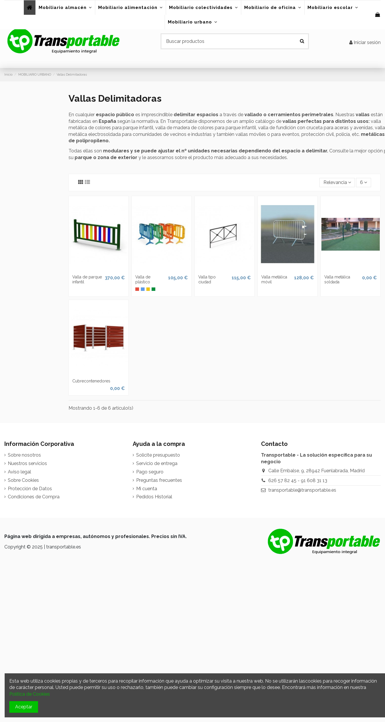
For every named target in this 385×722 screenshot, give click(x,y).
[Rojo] (137, 289)
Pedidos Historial (154, 496)
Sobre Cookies (23, 480)
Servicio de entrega (156, 463)
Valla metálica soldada (337, 279)
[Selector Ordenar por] (337, 182)
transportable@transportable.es (302, 490)
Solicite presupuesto (158, 455)
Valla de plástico (142, 279)
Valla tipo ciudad (207, 279)
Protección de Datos (30, 488)
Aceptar (23, 707)
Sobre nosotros (24, 455)
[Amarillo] (148, 289)
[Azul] (143, 289)
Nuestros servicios (27, 463)
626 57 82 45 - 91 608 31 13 (297, 480)
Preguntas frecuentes (159, 480)
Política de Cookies (29, 694)
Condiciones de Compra (34, 496)
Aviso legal (19, 472)
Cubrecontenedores (91, 381)
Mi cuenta (146, 488)
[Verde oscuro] (153, 289)
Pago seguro (149, 472)
